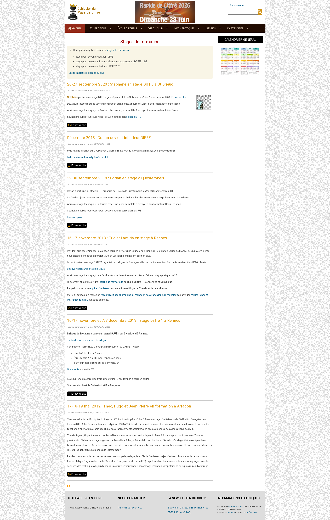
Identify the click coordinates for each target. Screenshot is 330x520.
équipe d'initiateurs (100, 288)
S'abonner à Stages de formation (68, 486)
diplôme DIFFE (133, 116)
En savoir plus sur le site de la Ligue (86, 268)
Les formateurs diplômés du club (86, 72)
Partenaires (236, 29)
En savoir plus (79, 125)
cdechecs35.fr (234, 506)
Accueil (77, 28)
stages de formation (118, 50)
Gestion (211, 29)
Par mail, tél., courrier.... (130, 507)
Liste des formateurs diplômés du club (88, 157)
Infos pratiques (185, 29)
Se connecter (237, 5)
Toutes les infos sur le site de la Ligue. (87, 340)
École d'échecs (128, 29)
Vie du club (156, 29)
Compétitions (98, 29)
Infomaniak (252, 512)
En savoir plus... (180, 97)
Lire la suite (73, 369)
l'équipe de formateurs (111, 282)
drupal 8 (231, 512)
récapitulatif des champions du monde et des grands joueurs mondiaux (139, 295)
